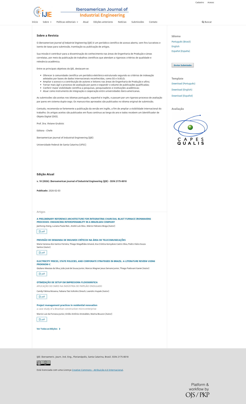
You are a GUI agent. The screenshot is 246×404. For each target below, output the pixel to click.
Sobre (46, 21)
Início (35, 21)
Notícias (122, 21)
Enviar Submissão (183, 65)
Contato (153, 21)
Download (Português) (183, 83)
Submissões (137, 21)
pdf (43, 231)
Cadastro (199, 2)
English (175, 46)
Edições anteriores (103, 21)
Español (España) (181, 51)
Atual (85, 21)
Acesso (211, 2)
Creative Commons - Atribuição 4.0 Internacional (97, 369)
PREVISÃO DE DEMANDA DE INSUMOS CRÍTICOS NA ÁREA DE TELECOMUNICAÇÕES (81, 239)
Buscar (207, 21)
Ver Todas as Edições (47, 328)
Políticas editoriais (66, 21)
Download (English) (182, 89)
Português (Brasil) (181, 41)
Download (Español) (182, 95)
